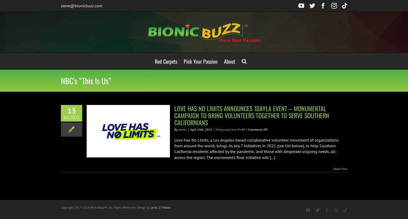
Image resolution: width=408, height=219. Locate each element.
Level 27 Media (160, 207)
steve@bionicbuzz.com (81, 5)
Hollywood (223, 129)
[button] (244, 61)
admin (182, 129)
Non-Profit (238, 129)
